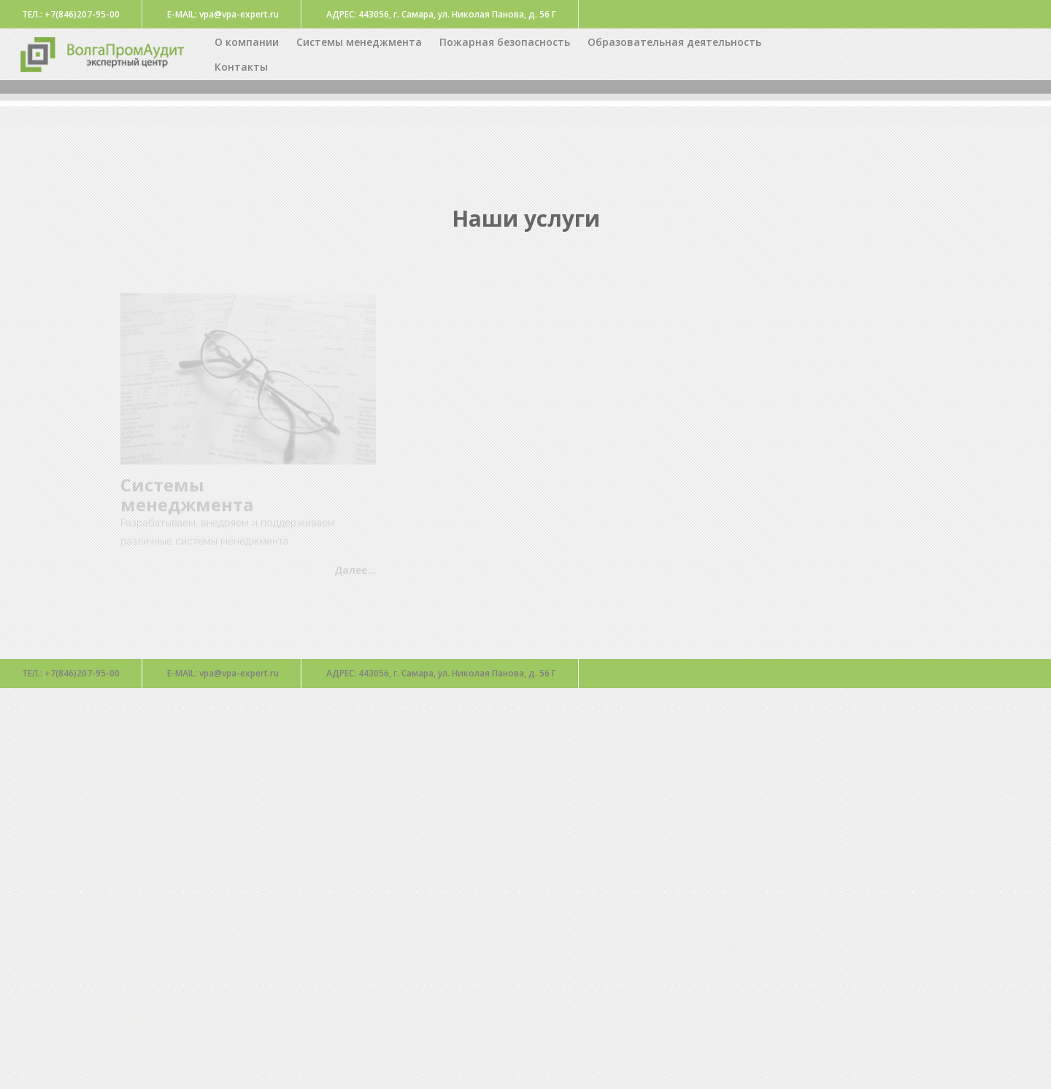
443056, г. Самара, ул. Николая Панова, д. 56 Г (441, 673)
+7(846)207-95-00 (71, 673)
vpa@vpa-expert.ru (223, 673)
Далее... (355, 572)
